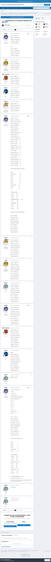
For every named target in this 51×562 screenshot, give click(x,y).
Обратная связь (24, 554)
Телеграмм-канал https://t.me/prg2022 (24, 1)
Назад (4, 29)
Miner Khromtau (5, 74)
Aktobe (5, 87)
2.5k (6, 246)
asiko (6, 59)
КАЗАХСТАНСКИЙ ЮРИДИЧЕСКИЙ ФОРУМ (12, 4)
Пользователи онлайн (24, 10)
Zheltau (5, 282)
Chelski (8, 24)
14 (15, 29)
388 (6, 42)
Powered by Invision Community (25, 556)
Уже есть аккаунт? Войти (38, 4)
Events (7, 10)
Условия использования (10, 560)
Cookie (29, 554)
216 (6, 291)
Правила (10, 10)
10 (8, 29)
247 (6, 96)
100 (6, 336)
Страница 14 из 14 (20, 29)
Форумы (2, 10)
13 (13, 29)
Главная (3, 8)
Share (22, 25)
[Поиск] (38, 8)
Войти (24, 525)
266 (6, 68)
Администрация (16, 10)
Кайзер (5, 101)
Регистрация (47, 4)
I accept (47, 560)
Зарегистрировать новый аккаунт (10, 526)
